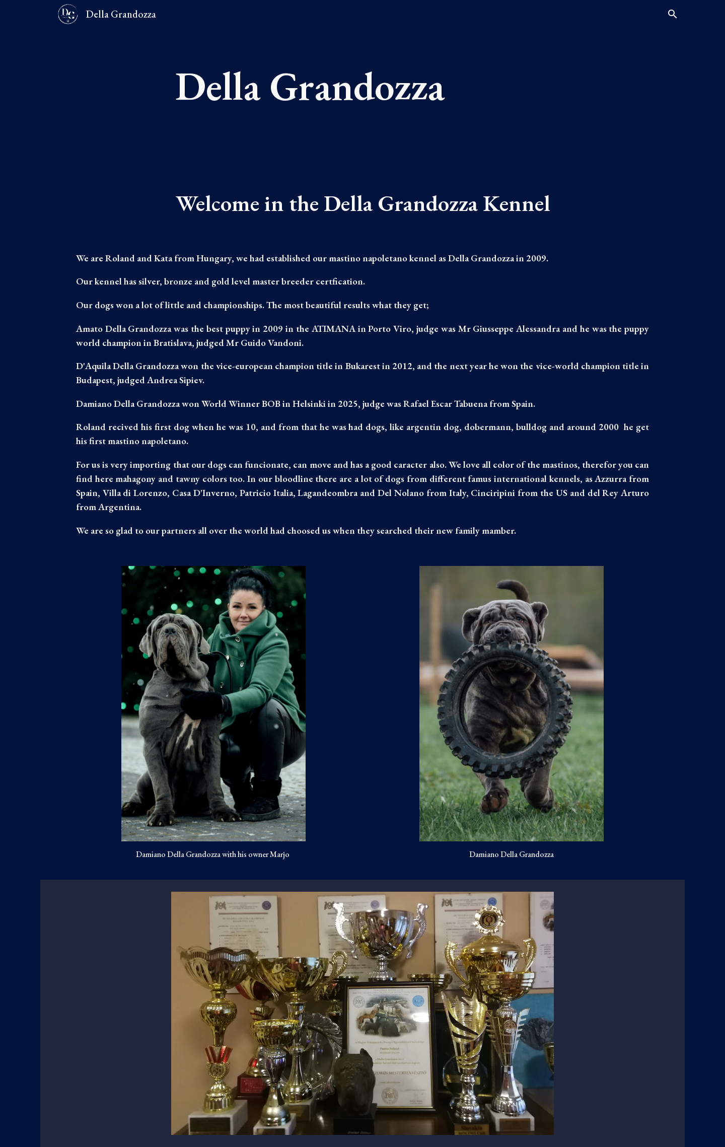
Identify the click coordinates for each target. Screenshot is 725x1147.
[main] (387, 85)
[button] (673, 14)
